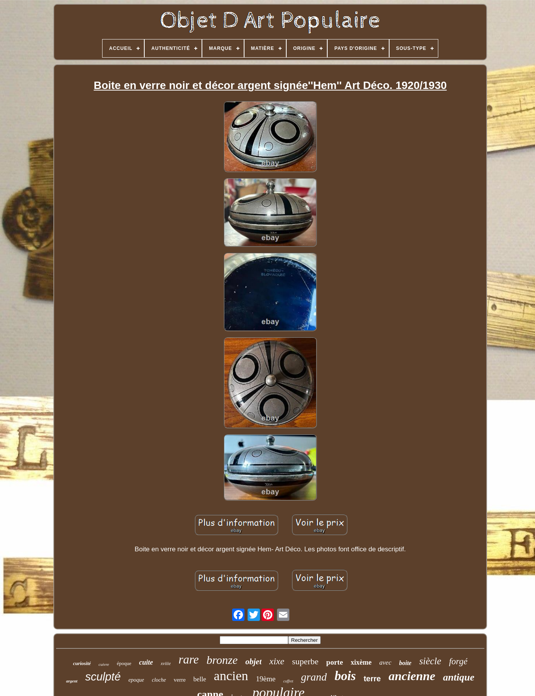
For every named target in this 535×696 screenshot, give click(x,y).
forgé (458, 661)
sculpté (103, 676)
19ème (266, 679)
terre (372, 678)
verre (180, 680)
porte (334, 662)
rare (188, 659)
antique (458, 677)
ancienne (411, 676)
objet (253, 661)
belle (199, 679)
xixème (361, 662)
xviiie (166, 663)
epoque (136, 680)
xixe (276, 661)
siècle (430, 661)
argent (71, 681)
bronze (222, 659)
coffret (288, 681)
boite (405, 663)
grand (314, 677)
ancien (231, 676)
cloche (159, 680)
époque (124, 663)
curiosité (82, 663)
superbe (305, 661)
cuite (146, 662)
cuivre (104, 664)
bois (345, 676)
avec (385, 662)
